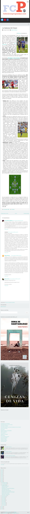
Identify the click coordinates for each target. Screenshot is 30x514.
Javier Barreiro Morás (8, 220)
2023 (2, 469)
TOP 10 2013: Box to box (5, 489)
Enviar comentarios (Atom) (10, 302)
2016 (2, 478)
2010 (2, 508)
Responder (6, 229)
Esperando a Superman (6, 494)
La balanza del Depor (9, 28)
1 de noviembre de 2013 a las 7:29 (15, 278)
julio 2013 (3, 498)
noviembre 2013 (4, 483)
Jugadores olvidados (4, 434)
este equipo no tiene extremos (14, 57)
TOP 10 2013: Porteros (8, 451)
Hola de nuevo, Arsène (5, 493)
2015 (2, 479)
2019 (1, 474)
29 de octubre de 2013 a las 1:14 (13, 232)
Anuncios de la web (4, 428)
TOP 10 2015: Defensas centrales (10, 455)
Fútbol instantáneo (4, 431)
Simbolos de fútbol (4, 440)
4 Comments (12, 209)
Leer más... (2, 464)
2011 (1, 507)
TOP (28, 512)
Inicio (16, 213)
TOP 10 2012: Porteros (8, 446)
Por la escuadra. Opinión (6, 209)
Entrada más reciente (4, 213)
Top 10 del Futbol (3, 441)
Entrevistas (3, 429)
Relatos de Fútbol (4, 438)
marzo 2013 (4, 502)
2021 (2, 472)
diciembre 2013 (4, 482)
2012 (2, 506)
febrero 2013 (4, 503)
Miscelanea (3, 435)
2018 (2, 475)
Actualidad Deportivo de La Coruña (6, 424)
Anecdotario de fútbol (4, 425)
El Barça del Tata (4, 487)
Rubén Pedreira (14, 30)
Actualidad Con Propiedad (5, 423)
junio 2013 (3, 499)
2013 (1, 481)
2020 (2, 473)
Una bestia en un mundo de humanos (8, 488)
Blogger (15, 512)
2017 (1, 476)
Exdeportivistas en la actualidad (6, 430)
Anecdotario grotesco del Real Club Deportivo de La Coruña (11, 427)
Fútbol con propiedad (8, 512)
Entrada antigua (26, 213)
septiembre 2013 (4, 495)
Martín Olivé (7, 278)
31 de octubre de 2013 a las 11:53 (16, 255)
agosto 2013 (4, 496)
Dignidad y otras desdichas (6, 490)
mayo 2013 (3, 500)
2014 (2, 480)
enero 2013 (3, 505)
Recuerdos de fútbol (4, 437)
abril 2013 (3, 501)
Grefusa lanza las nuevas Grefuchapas (8, 491)
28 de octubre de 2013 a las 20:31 (18, 220)
